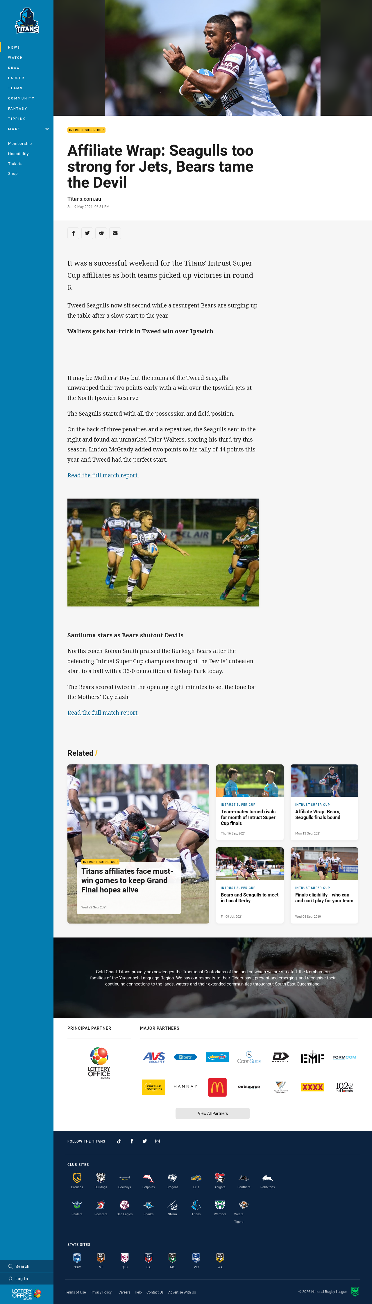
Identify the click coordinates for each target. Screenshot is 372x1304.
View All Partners (213, 1113)
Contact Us (155, 1292)
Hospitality (18, 153)
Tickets (15, 163)
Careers (124, 1292)
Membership (20, 143)
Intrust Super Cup (86, 130)
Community (21, 98)
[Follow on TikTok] (119, 1141)
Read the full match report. (103, 475)
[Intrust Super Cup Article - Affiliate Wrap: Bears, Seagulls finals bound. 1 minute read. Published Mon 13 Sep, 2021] (324, 802)
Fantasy (17, 108)
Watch (15, 57)
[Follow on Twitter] (144, 1141)
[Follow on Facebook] (132, 1141)
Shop (13, 173)
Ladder (16, 78)
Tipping (17, 118)
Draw (14, 67)
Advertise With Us (182, 1292)
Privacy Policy (101, 1292)
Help (138, 1292)
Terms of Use (75, 1292)
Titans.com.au (84, 198)
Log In (18, 1278)
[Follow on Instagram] (157, 1141)
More (28, 129)
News (14, 47)
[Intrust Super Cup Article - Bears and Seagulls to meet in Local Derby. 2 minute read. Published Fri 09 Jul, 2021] (250, 885)
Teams (15, 88)
